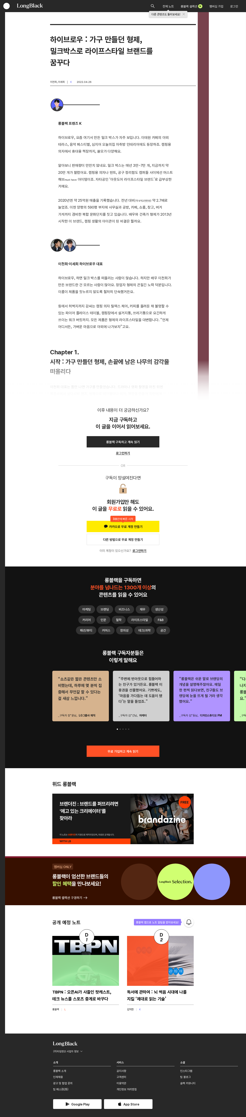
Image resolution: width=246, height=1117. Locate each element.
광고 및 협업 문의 (63, 1083)
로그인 (234, 6)
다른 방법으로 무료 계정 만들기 (123, 539)
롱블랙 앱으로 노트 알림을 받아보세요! (157, 922)
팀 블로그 (185, 1077)
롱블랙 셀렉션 (191, 6)
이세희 (61, 82)
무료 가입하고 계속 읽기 (123, 751)
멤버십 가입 (216, 6)
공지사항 (121, 1071)
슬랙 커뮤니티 (188, 1083)
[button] (117, 729)
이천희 (53, 82)
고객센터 (121, 1077)
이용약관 (121, 1083)
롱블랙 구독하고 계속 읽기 (123, 441)
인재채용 (58, 1077)
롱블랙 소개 (59, 1071)
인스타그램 (186, 1071)
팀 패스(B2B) (60, 1089)
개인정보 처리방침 (127, 1089)
